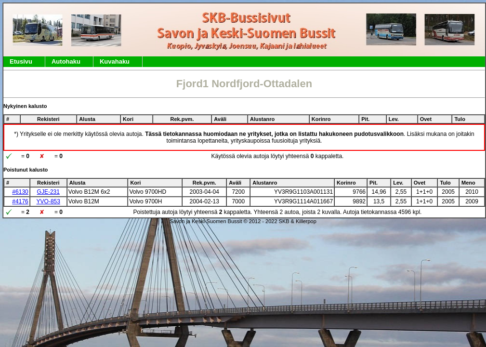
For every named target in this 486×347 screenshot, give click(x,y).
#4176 (20, 201)
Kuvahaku (115, 61)
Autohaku (66, 61)
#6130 (20, 191)
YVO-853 (48, 201)
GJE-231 (48, 191)
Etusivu (21, 61)
